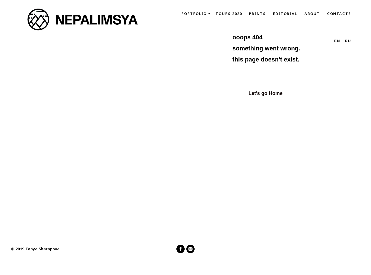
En (337, 41)
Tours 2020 (229, 13)
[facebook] (180, 249)
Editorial (285, 13)
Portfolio (194, 13)
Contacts (339, 13)
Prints (257, 13)
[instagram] (190, 249)
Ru (348, 41)
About (312, 13)
